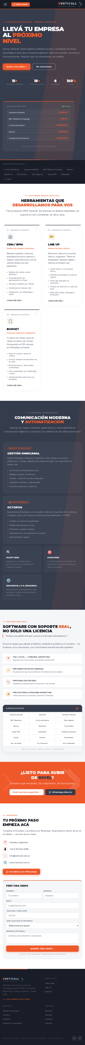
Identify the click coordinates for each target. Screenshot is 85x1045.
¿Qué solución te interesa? (19, 921)
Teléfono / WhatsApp (16, 911)
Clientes (48, 1015)
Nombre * (10, 891)
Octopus (6, 1015)
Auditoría (6, 1019)
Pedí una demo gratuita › (26, 792)
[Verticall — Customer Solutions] (70, 4)
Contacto (49, 1019)
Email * (9, 901)
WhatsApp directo (60, 792)
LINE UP (48, 987)
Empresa (47, 891)
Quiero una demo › (16, 66)
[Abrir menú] (5, 4)
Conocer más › (15, 300)
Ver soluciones (44, 66)
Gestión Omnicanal (11, 1011)
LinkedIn (48, 1023)
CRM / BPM (49, 983)
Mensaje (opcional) (15, 931)
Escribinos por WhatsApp (21, 871)
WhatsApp (20, 4)
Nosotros (49, 1011)
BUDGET (48, 991)
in (74, 1038)
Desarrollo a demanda (12, 1023)
